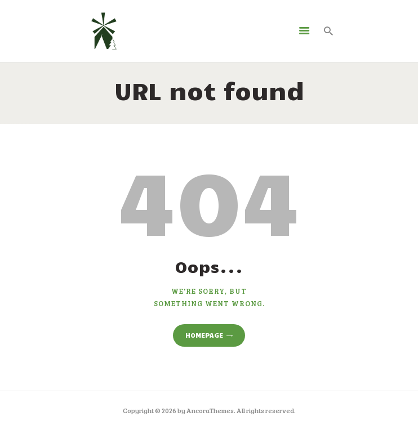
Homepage (204, 335)
